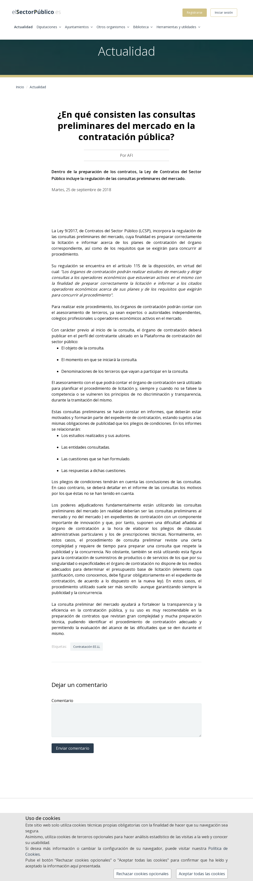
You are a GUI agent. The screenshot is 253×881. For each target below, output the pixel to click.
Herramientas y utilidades (178, 27)
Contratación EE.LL (86, 646)
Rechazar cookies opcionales (142, 873)
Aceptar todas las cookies (202, 873)
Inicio (20, 87)
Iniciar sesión (224, 12)
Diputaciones (48, 27)
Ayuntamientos (79, 27)
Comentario (62, 700)
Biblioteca (143, 27)
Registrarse (194, 12)
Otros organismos (113, 27)
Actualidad (23, 27)
